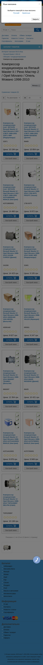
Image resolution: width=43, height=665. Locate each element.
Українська (26, 13)
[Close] (39, 4)
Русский (16, 13)
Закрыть (36, 19)
